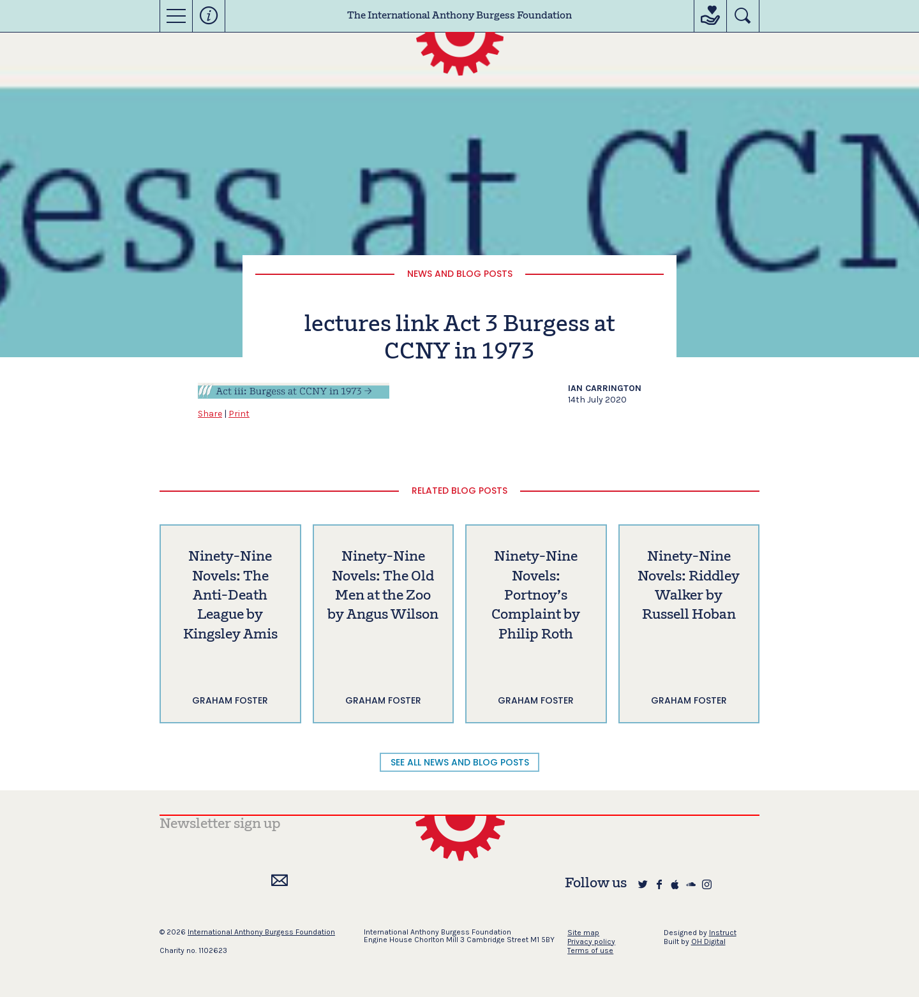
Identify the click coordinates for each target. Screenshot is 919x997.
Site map (583, 932)
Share (210, 413)
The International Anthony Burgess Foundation (459, 16)
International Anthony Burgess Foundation (261, 931)
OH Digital (708, 941)
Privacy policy (591, 941)
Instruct (722, 932)
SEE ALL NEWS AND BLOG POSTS (460, 762)
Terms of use (590, 950)
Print (239, 413)
